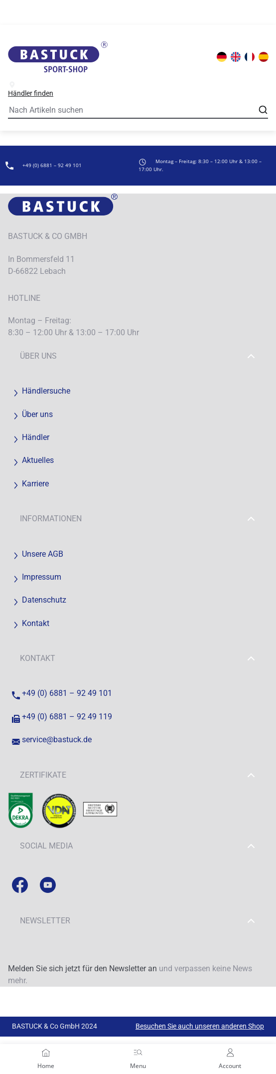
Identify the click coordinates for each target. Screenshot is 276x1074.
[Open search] (263, 110)
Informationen (138, 519)
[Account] (230, 1053)
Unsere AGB (37, 554)
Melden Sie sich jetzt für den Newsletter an (82, 968)
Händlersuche (41, 391)
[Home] (46, 1053)
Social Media (138, 846)
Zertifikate (138, 775)
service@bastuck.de (52, 739)
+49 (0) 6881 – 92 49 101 (62, 693)
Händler (30, 437)
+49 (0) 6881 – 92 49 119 (62, 716)
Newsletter (138, 921)
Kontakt (30, 623)
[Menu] (138, 1053)
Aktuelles (33, 460)
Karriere (30, 483)
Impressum (36, 577)
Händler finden (30, 89)
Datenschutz (39, 600)
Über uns (138, 356)
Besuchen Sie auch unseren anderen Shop (200, 1026)
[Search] (138, 111)
